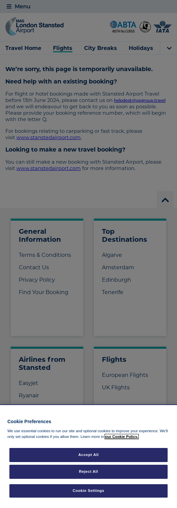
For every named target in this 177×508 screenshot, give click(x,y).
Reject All (88, 471)
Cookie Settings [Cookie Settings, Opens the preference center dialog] (89, 491)
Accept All (88, 455)
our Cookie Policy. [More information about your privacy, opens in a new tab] (121, 437)
